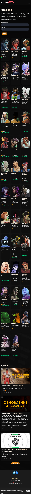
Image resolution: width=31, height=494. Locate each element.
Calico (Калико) (14, 75)
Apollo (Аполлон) (14, 51)
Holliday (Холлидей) (26, 123)
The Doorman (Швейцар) (24, 275)
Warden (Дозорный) (25, 323)
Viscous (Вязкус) (4, 323)
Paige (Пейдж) (3, 223)
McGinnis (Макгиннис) (24, 174)
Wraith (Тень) (3, 347)
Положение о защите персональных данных (15, 482)
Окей (28, 490)
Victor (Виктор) (14, 299)
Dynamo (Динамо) (14, 99)
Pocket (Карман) (25, 223)
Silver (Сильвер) (4, 274)
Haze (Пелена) (14, 123)
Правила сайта (15, 478)
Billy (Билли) (3, 75)
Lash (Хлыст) (13, 173)
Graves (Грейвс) (25, 99)
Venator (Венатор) (4, 299)
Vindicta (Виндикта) (25, 299)
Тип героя (3, 27)
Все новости (15, 463)
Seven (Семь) (13, 247)
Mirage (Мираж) (14, 198)
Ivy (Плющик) (14, 149)
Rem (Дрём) (3, 247)
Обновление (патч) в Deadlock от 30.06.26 (12, 413)
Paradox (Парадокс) (15, 223)
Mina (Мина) (3, 198)
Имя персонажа (4, 22)
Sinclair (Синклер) (14, 274)
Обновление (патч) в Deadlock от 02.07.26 (12, 385)
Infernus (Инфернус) (5, 149)
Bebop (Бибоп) (24, 51)
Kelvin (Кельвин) (25, 149)
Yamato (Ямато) (14, 347)
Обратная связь (15, 476)
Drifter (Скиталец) (4, 99)
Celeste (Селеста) (25, 75)
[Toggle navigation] (28, 2)
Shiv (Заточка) (24, 247)
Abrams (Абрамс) (4, 51)
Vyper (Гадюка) (14, 323)
